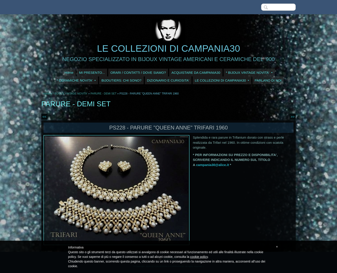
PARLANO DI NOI (268, 80)
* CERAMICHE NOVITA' (76, 80)
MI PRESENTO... (92, 72)
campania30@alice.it (212, 165)
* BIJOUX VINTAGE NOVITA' (249, 72)
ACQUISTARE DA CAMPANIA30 (195, 72)
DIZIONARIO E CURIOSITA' (168, 80)
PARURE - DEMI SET (103, 93)
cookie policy (199, 257)
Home (68, 72)
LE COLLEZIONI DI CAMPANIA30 (168, 48)
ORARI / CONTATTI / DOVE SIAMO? (138, 72)
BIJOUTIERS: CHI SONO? (121, 80)
